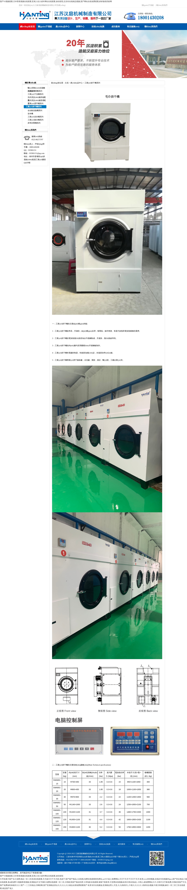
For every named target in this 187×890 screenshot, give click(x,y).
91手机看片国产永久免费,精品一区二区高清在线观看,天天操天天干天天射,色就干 (32, 879)
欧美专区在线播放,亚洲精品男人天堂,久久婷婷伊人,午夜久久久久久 (115, 885)
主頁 (67, 83)
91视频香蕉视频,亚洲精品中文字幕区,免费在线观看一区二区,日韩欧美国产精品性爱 (49, 882)
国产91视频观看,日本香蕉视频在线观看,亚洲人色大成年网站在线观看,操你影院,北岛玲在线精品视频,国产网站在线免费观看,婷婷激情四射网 (56, 1)
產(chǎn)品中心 (63, 26)
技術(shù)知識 (98, 26)
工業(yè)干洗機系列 (35, 94)
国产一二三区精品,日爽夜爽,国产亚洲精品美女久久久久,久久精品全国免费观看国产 (54, 885)
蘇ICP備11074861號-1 (73, 863)
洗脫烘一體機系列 (35, 91)
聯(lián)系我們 (161, 5)
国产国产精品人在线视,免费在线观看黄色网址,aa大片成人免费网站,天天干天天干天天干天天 (102, 879)
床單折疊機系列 (34, 123)
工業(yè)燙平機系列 (35, 103)
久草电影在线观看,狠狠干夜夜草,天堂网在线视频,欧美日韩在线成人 (111, 882)
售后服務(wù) (133, 26)
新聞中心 (80, 26)
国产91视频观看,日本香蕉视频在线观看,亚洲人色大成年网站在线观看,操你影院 (31, 876)
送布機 (30, 114)
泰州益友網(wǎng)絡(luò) (107, 863)
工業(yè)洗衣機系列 (35, 117)
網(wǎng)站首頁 (27, 26)
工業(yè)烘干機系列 (92, 83)
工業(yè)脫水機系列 (35, 120)
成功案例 (115, 26)
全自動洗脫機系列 (35, 110)
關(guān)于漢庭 (148, 5)
